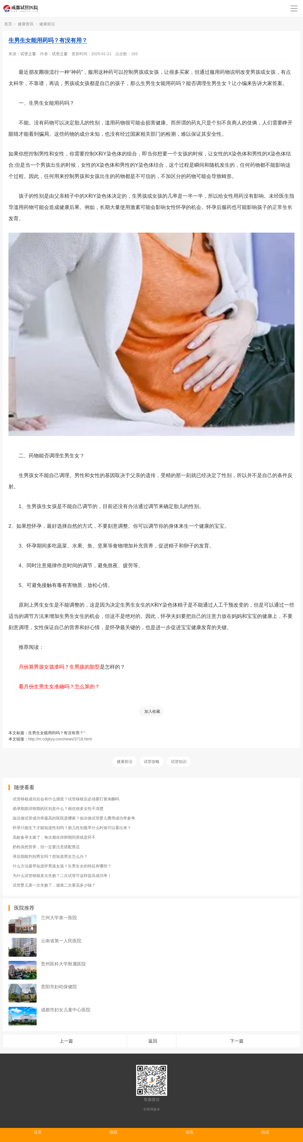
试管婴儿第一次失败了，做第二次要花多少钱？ (54, 885)
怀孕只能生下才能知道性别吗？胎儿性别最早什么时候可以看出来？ (72, 827)
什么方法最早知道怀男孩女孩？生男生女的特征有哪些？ (62, 866)
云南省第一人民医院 (61, 940)
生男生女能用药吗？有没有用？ (47, 40)
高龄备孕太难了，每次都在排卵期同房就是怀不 (54, 837)
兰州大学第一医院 (59, 917)
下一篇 (237, 1041)
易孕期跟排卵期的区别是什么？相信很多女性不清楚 (58, 808)
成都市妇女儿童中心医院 (65, 1009)
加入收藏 (152, 711)
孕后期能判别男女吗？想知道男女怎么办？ (50, 856)
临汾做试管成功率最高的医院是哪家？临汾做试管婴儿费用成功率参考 (74, 818)
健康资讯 (26, 24)
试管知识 (179, 761)
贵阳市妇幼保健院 (59, 986)
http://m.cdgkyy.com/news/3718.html (60, 739)
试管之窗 (28, 54)
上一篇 (66, 1041)
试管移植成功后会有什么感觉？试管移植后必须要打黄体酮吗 (66, 799)
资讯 (189, 1132)
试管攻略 (152, 761)
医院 (114, 1132)
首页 (8, 24)
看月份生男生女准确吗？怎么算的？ (59, 686)
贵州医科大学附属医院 (63, 963)
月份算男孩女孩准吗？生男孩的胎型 (59, 667)
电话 (265, 1132)
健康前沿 (47, 24)
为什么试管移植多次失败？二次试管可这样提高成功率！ (62, 875)
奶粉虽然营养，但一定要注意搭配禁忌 (46, 847)
